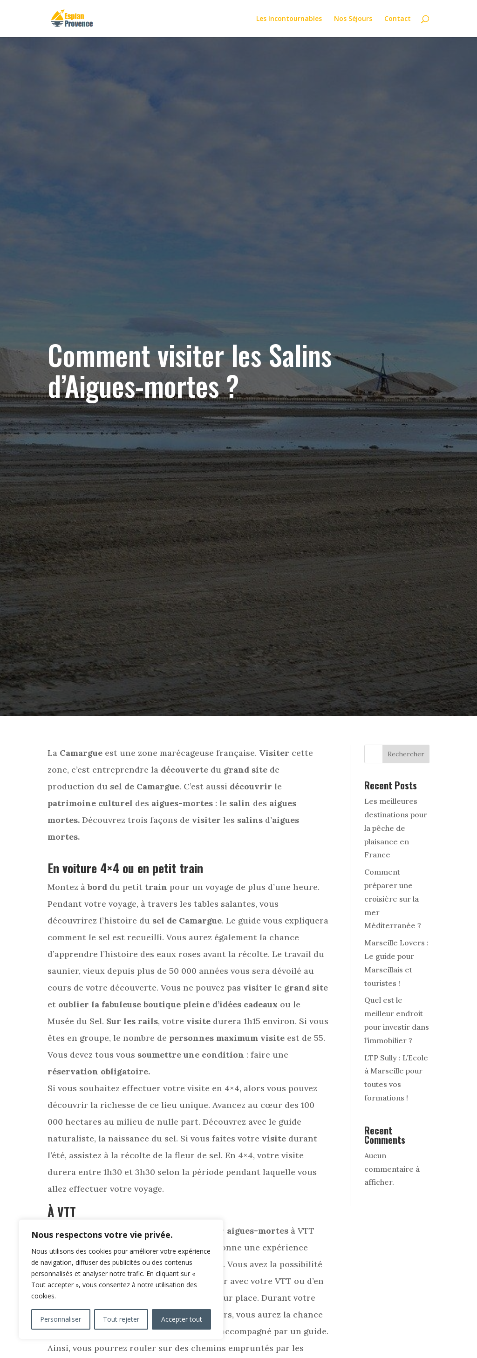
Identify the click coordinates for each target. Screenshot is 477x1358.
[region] (121, 1279)
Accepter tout (181, 1319)
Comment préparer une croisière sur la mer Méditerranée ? (392, 898)
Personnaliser (60, 1319)
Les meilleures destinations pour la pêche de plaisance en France (395, 827)
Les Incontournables (289, 19)
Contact (397, 19)
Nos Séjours (353, 19)
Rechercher (406, 754)
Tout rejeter (121, 1319)
